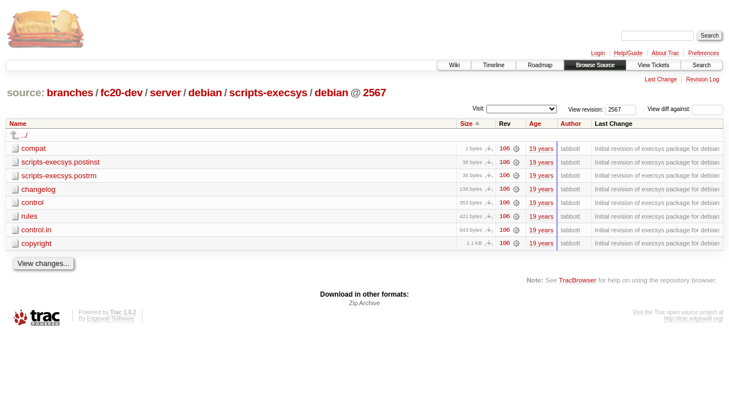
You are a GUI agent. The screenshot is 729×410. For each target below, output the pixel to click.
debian (205, 93)
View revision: (586, 109)
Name (18, 123)
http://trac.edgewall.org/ (693, 320)
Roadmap (540, 65)
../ (25, 135)
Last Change (661, 79)
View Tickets (653, 65)
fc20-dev (121, 93)
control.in (37, 230)
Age (535, 123)
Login (598, 53)
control (33, 203)
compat (34, 148)
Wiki (454, 65)
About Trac (665, 53)
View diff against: (685, 109)
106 (504, 148)
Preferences (704, 53)
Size (466, 123)
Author (570, 123)
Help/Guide (628, 53)
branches (70, 93)
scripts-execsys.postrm (59, 175)
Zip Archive (364, 304)
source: (25, 93)
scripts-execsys (268, 93)
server (165, 93)
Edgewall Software (110, 320)
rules (30, 216)
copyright (37, 244)
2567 (374, 93)
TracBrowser (577, 281)
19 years (541, 148)
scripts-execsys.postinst (61, 162)
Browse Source (595, 65)
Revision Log (702, 79)
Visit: (478, 108)
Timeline (493, 65)
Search (702, 65)
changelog (39, 189)
